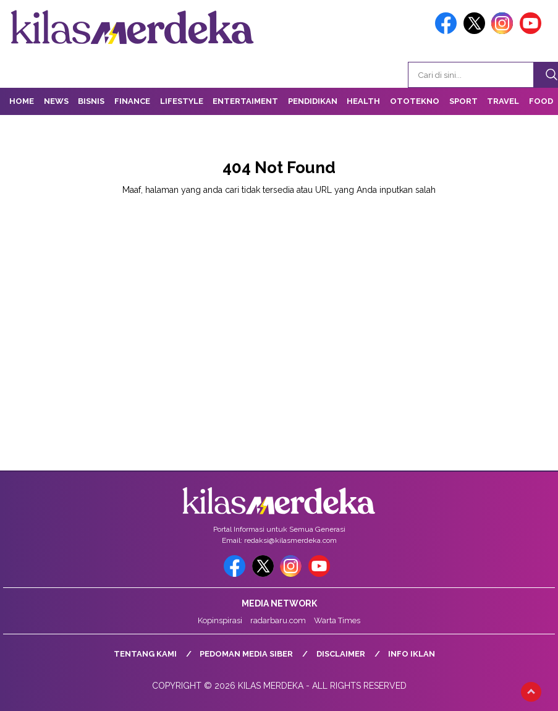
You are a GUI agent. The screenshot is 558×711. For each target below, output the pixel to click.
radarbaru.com (278, 620)
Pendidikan (312, 101)
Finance (132, 101)
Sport (463, 101)
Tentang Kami (145, 653)
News (56, 101)
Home (21, 101)
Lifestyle (181, 101)
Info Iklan (411, 653)
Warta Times (337, 620)
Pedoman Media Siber (246, 653)
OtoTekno (414, 101)
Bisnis (91, 101)
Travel (503, 101)
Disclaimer (340, 653)
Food (541, 101)
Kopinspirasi (220, 620)
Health (363, 101)
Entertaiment (245, 101)
